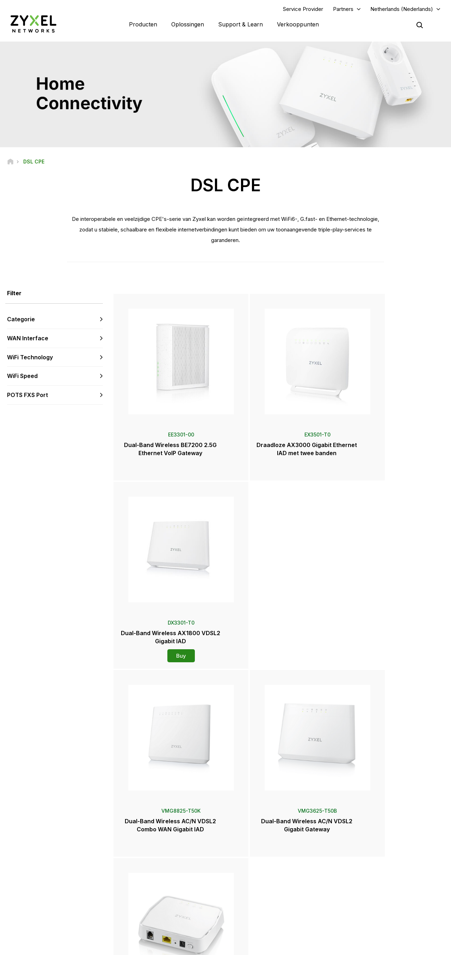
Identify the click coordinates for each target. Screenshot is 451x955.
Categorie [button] (21, 319)
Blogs (249, 921)
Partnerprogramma (369, 846)
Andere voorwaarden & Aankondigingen (178, 881)
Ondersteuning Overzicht (163, 834)
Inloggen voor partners (373, 834)
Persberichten (257, 875)
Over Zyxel (361, 886)
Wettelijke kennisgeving (259, 946)
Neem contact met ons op (225, 782)
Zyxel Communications (373, 921)
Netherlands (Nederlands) (401, 9)
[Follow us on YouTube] (34, 912)
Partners (343, 9)
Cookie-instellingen (423, 946)
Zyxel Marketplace (262, 834)
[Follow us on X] (70, 912)
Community (148, 846)
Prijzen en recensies (264, 886)
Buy (391, 464)
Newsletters (255, 898)
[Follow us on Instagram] (88, 912)
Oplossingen (187, 24)
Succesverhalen (366, 909)
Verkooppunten (298, 24)
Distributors (255, 846)
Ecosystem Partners (370, 858)
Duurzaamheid (365, 898)
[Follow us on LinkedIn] (53, 912)
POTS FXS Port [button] (27, 395)
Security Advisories (157, 869)
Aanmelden (91, 869)
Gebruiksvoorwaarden (322, 946)
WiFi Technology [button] (30, 357)
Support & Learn (240, 24)
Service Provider (303, 9)
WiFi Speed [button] (22, 376)
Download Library (155, 858)
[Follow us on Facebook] (16, 912)
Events (250, 909)
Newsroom (258, 863)
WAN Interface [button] (27, 338)
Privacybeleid (374, 946)
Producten (143, 24)
